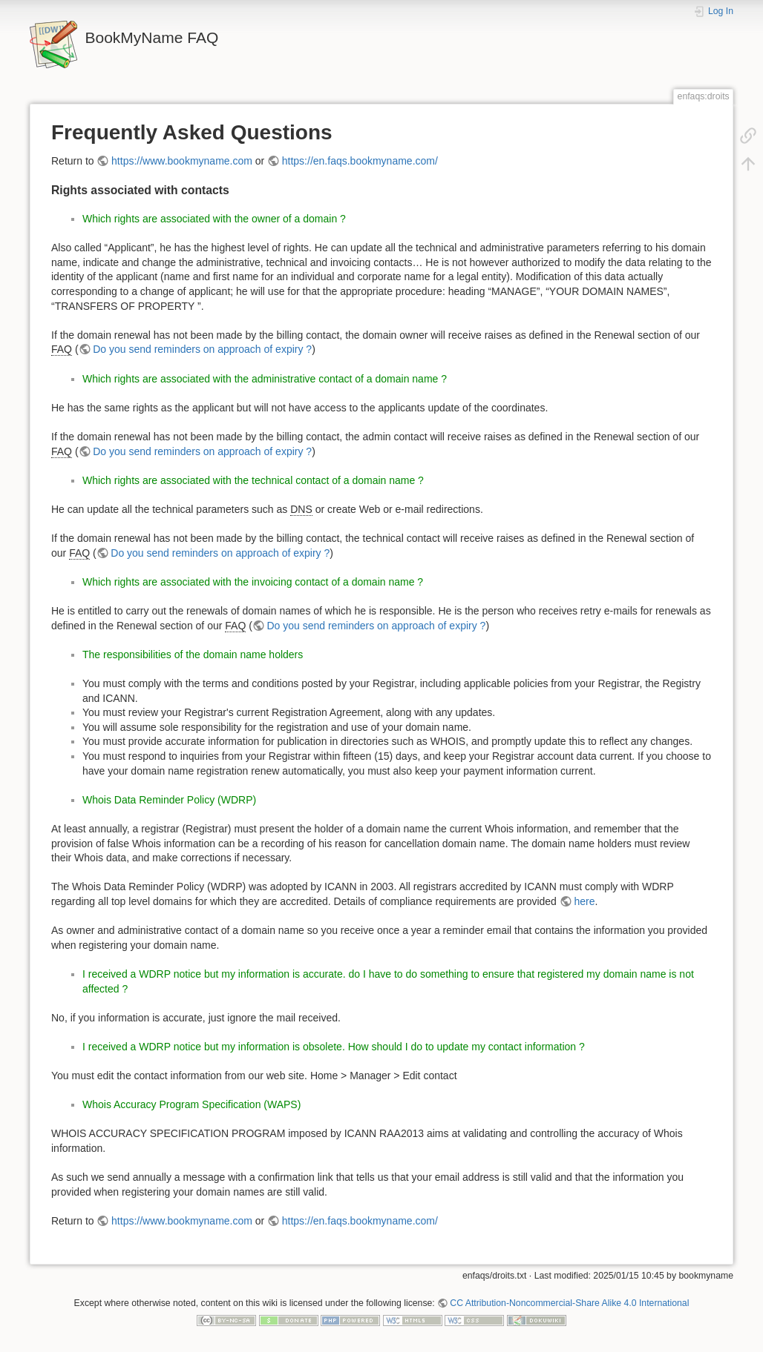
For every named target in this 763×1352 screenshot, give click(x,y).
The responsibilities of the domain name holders (192, 654)
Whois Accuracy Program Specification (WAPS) (191, 1104)
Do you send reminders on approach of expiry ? (202, 349)
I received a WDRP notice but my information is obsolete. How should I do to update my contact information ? (333, 1047)
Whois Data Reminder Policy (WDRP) (169, 800)
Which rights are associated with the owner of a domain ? (214, 219)
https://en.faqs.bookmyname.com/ (360, 161)
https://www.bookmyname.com (181, 161)
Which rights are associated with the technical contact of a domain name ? (253, 480)
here (584, 901)
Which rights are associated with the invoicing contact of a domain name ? (252, 582)
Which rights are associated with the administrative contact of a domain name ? (264, 379)
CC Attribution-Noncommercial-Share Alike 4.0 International (569, 1303)
